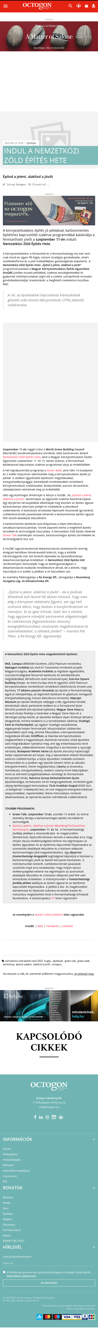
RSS (5, 1181)
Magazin (7, 1219)
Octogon (21, 184)
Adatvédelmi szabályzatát (21, 1275)
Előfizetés (8, 1165)
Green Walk (54, 470)
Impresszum (10, 1176)
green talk (70, 961)
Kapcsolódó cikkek (49, 1043)
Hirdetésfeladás (12, 1159)
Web (40, 926)
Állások (7, 1235)
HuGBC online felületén (49, 914)
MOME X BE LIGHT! (13, 1241)
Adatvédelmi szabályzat (16, 1170)
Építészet (8, 1197)
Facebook (52, 926)
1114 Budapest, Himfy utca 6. (49, 1102)
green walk (83, 961)
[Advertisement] (49, 83)
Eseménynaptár (12, 1230)
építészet (58, 961)
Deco (6, 1208)
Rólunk (7, 1149)
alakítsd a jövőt (41, 964)
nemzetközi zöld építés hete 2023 (24, 961)
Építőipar (31, 143)
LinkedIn (67, 926)
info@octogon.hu (49, 1107)
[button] (70, 7)
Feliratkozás (49, 1283)
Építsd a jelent (24, 964)
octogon (57, 964)
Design (7, 1202)
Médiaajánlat (10, 1154)
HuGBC (47, 961)
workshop (8, 964)
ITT (53, 898)
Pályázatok (9, 1224)
